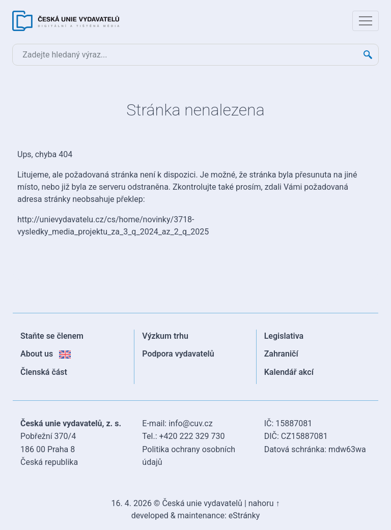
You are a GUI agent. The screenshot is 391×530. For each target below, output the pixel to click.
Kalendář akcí (289, 372)
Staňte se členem (51, 336)
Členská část (43, 372)
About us (45, 354)
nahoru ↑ (264, 503)
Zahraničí (281, 354)
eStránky (244, 515)
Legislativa (284, 336)
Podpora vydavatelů (178, 354)
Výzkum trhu (165, 336)
